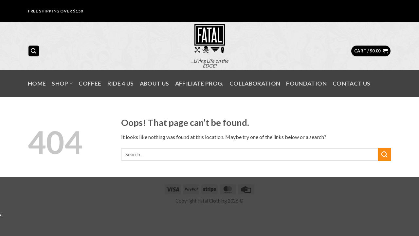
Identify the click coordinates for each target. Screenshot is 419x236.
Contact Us (352, 83)
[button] (33, 51)
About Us (154, 83)
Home (37, 83)
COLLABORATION (255, 83)
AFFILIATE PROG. (199, 83)
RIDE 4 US (120, 83)
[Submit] (384, 154)
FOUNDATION (306, 83)
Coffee (90, 83)
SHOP (62, 83)
